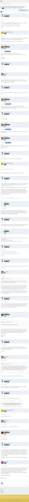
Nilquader (4, 38)
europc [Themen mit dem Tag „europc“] (2, 491)
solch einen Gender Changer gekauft (19, 453)
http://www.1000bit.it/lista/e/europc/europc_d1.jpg (10, 253)
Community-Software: (14, 500)
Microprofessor (8, 8)
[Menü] (28, 1)
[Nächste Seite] (5, 12)
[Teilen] (27, 10)
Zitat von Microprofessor (7, 278)
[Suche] (22, 1)
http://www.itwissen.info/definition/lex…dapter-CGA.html (11, 241)
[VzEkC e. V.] (1, 1)
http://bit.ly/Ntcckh (23, 187)
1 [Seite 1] (1, 11)
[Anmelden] (25, 1)
